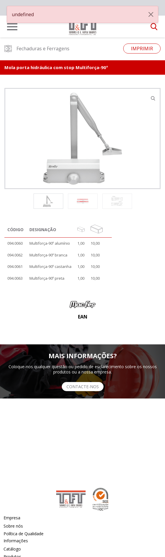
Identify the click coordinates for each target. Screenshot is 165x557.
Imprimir (142, 48)
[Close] (151, 14)
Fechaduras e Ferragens (36, 48)
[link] (82, 24)
